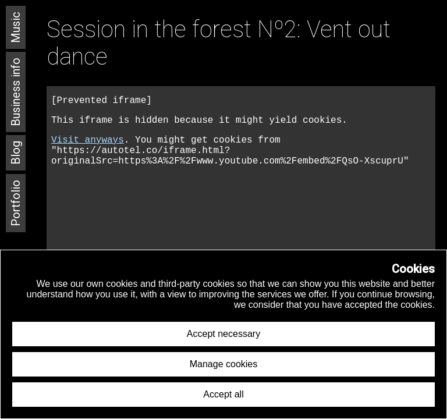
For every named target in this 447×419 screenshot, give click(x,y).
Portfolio (16, 203)
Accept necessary (223, 334)
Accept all (223, 394)
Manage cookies (224, 364)
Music (16, 27)
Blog (16, 153)
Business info (16, 92)
